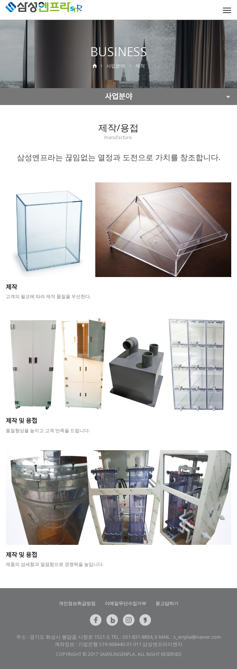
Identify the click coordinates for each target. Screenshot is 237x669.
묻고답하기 (167, 603)
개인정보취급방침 (77, 603)
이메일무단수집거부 (125, 603)
